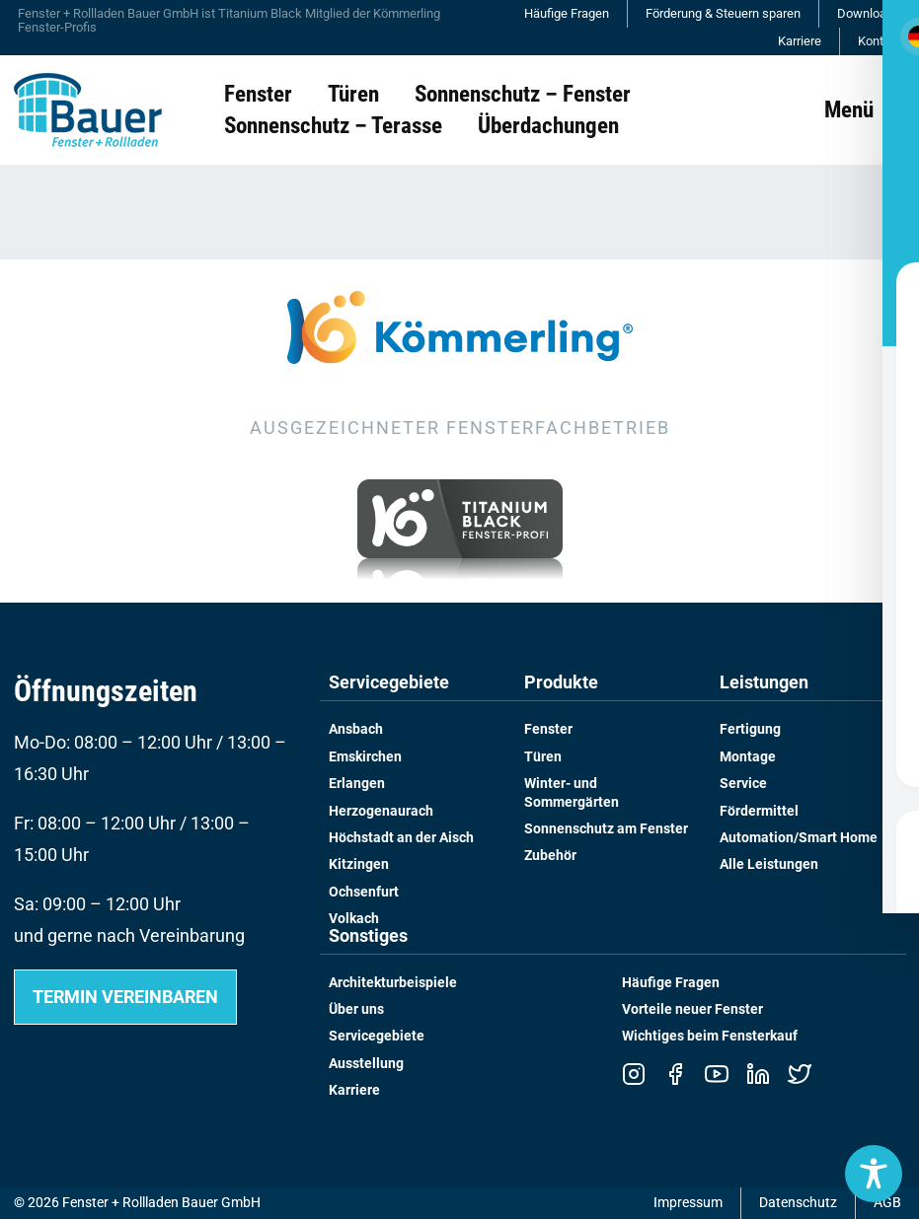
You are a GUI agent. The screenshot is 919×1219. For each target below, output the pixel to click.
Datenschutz (798, 1202)
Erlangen (357, 783)
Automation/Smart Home (799, 837)
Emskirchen (365, 757)
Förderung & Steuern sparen (723, 13)
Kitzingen (359, 864)
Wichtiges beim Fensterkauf (710, 1036)
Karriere (799, 41)
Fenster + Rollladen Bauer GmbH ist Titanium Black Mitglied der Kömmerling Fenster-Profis (229, 20)
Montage (748, 757)
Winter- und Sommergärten (571, 792)
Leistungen (764, 683)
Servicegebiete (389, 683)
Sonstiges (368, 936)
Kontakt (879, 41)
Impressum (688, 1202)
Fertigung (750, 729)
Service (743, 783)
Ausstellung (366, 1063)
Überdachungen (548, 125)
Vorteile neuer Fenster (692, 1009)
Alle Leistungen (769, 864)
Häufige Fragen (566, 13)
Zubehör (550, 855)
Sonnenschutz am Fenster (606, 829)
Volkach (354, 918)
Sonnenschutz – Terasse (333, 125)
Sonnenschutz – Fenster (523, 94)
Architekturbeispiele (393, 982)
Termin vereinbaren (125, 996)
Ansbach (356, 729)
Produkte (561, 683)
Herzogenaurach (381, 811)
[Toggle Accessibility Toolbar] (873, 1173)
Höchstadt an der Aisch (401, 837)
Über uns (356, 1009)
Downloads (868, 13)
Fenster (258, 94)
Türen (353, 94)
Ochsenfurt (364, 892)
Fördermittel (759, 811)
